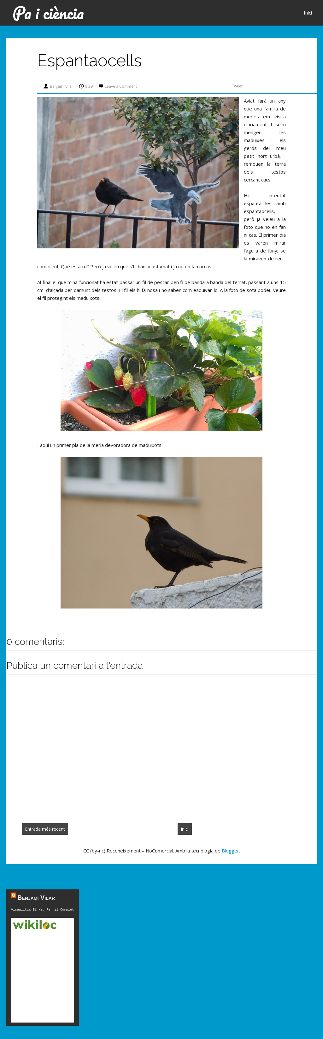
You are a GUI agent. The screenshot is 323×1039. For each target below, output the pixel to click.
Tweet (237, 86)
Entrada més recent (45, 829)
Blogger (230, 850)
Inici (308, 12)
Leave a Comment (121, 86)
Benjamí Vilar (36, 897)
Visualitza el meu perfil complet (42, 910)
